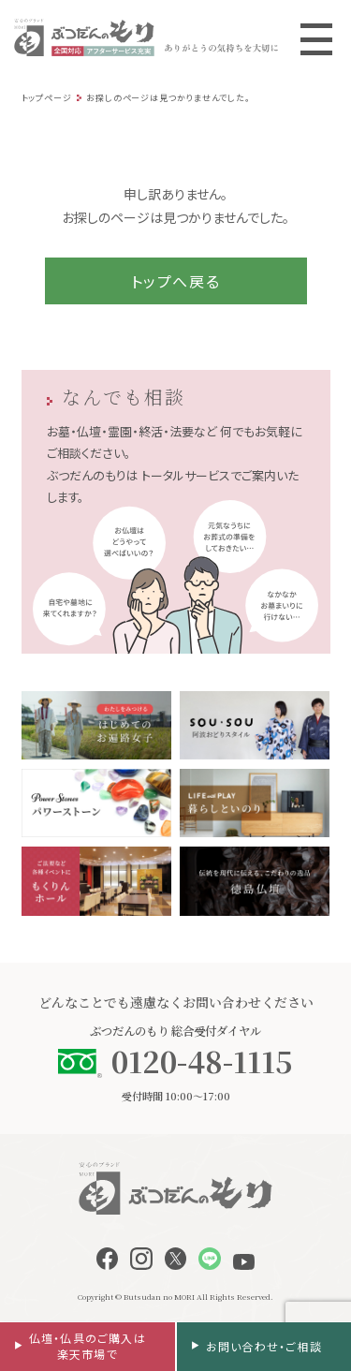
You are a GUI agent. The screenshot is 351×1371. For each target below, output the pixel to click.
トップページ (47, 98)
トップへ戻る (176, 281)
